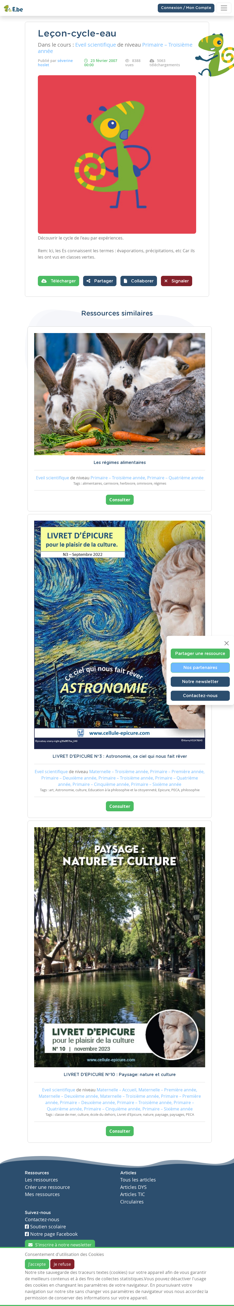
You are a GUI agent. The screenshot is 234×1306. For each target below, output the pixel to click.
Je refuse (62, 1264)
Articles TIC (132, 1194)
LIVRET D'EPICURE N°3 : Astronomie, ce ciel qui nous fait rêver (120, 756)
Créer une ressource (47, 1187)
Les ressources (41, 1180)
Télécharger (58, 281)
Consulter (119, 500)
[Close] (226, 643)
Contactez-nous (200, 695)
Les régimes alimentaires (120, 463)
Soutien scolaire (45, 1227)
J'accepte (37, 1264)
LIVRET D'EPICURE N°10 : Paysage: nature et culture (120, 1075)
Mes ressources (42, 1194)
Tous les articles (138, 1180)
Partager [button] (100, 281)
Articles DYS (133, 1187)
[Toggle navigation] (224, 8)
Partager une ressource (200, 653)
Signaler (176, 281)
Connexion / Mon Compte (186, 8)
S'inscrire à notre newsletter (60, 1245)
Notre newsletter (200, 681)
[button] (138, 281)
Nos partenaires (200, 667)
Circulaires (132, 1202)
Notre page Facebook (51, 1234)
